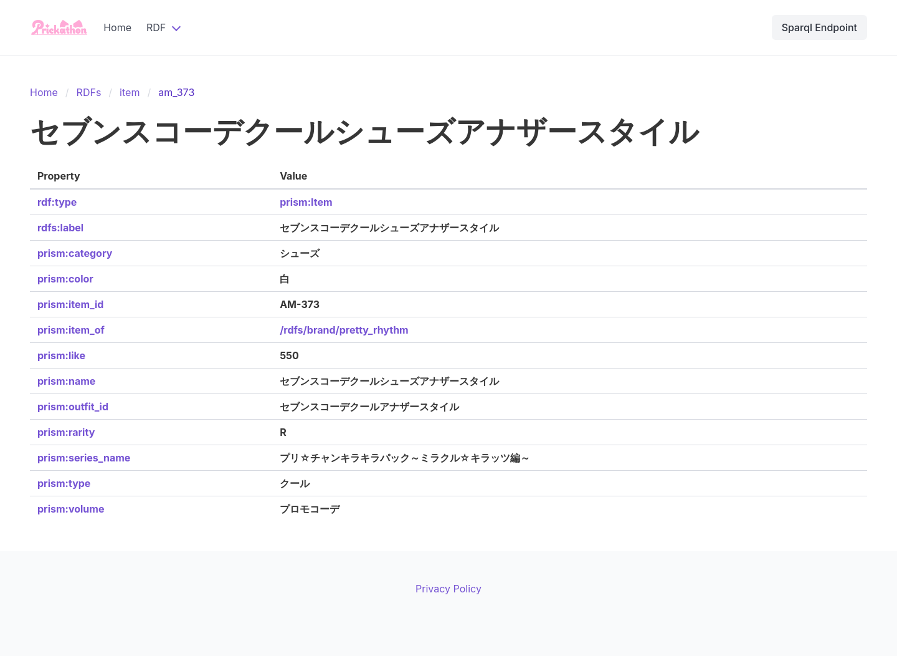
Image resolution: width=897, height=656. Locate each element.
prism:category (74, 253)
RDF (156, 27)
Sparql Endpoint (819, 27)
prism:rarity (66, 432)
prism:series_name (83, 457)
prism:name (66, 381)
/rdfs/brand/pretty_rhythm (344, 330)
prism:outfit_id (72, 406)
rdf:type (57, 202)
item (130, 92)
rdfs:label (60, 227)
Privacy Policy (448, 588)
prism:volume (70, 509)
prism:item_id (70, 304)
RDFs (89, 92)
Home (117, 27)
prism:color (65, 279)
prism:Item (306, 202)
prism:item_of (71, 330)
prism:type (63, 483)
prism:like (61, 355)
